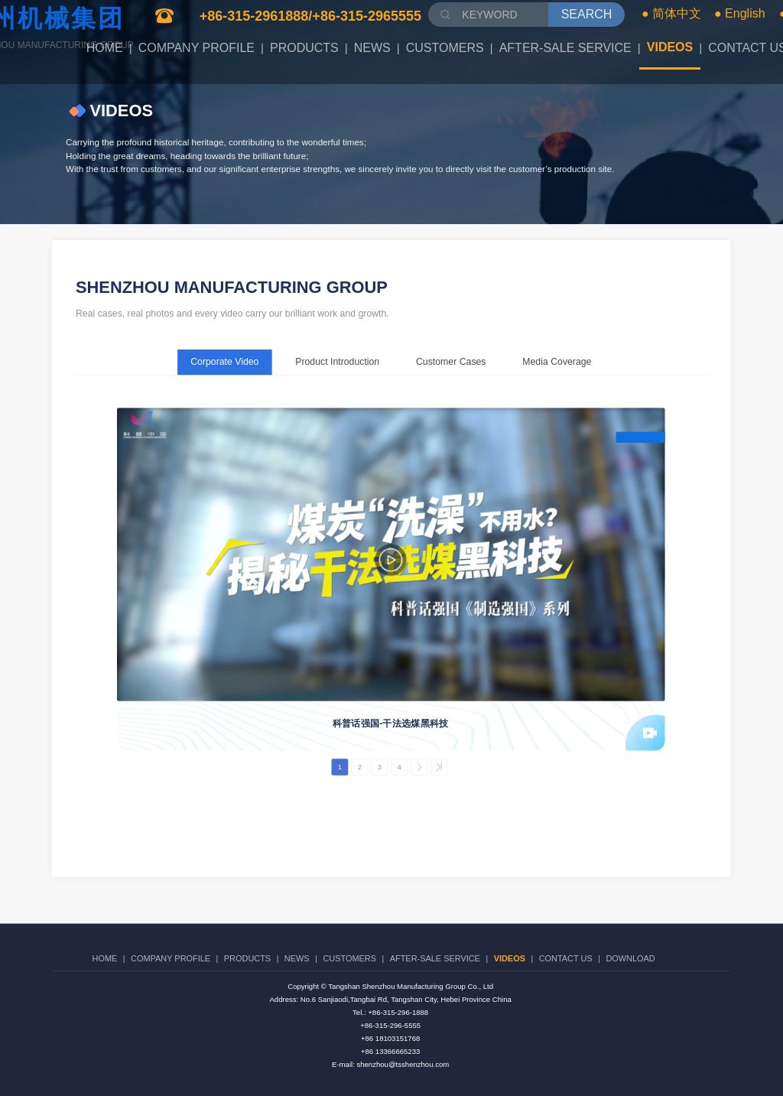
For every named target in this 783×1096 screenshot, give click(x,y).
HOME (104, 47)
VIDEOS (670, 47)
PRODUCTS (304, 47)
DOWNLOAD (630, 959)
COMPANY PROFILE (196, 47)
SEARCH (586, 14)
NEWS (372, 47)
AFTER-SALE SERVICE (565, 47)
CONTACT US (566, 959)
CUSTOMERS (445, 47)
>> (439, 767)
